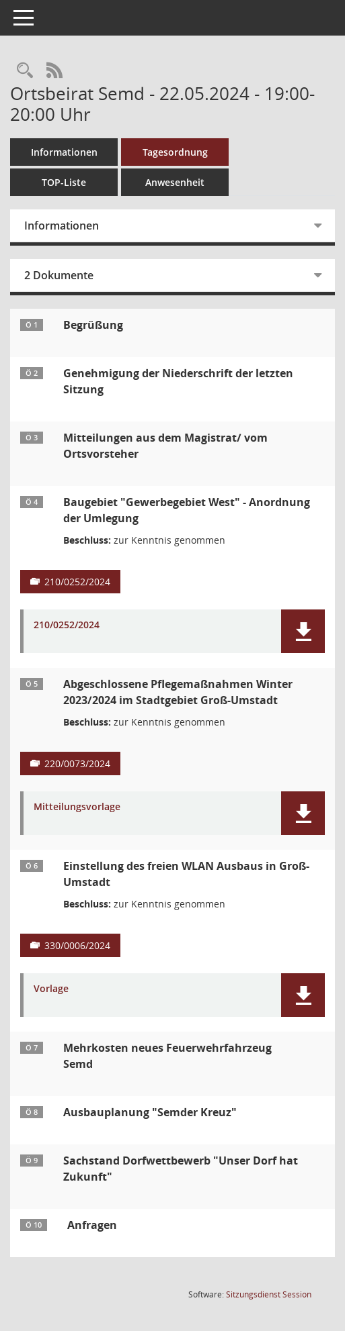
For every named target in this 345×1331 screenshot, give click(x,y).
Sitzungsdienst (268, 1294)
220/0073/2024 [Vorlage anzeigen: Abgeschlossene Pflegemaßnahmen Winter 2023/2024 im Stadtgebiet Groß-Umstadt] (77, 763)
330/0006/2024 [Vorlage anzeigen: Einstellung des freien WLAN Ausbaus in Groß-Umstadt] (77, 945)
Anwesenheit (174, 182)
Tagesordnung (175, 152)
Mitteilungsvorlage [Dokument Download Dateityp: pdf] (77, 807)
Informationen (64, 152)
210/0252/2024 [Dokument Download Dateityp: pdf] (67, 625)
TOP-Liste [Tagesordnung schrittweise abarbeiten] (64, 182)
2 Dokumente (58, 275)
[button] (303, 631)
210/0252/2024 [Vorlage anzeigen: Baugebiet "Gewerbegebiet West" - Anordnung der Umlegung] (77, 581)
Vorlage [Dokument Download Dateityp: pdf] (51, 989)
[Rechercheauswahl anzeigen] (25, 71)
